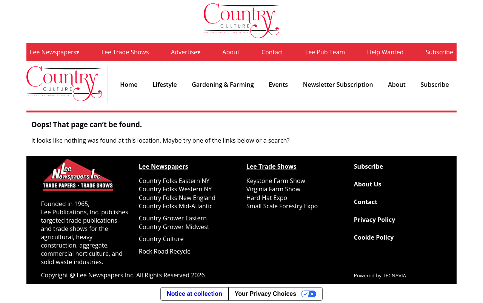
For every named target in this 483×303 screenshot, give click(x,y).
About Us (367, 184)
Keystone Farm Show (275, 181)
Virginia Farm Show (273, 189)
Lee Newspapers (53, 52)
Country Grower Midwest (174, 227)
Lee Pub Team (325, 52)
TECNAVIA (394, 275)
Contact (272, 52)
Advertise (184, 52)
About (230, 52)
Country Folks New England (177, 198)
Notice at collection (194, 294)
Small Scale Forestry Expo (282, 206)
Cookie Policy (374, 237)
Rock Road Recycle (165, 251)
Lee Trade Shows (125, 52)
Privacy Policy (374, 219)
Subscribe (439, 52)
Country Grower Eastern (173, 218)
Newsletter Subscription (338, 84)
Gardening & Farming (223, 84)
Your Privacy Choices (265, 294)
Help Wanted (385, 52)
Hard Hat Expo (266, 198)
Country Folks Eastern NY (174, 181)
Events (278, 84)
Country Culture (161, 239)
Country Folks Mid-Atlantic (175, 206)
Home (128, 84)
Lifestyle (164, 84)
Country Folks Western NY (175, 189)
